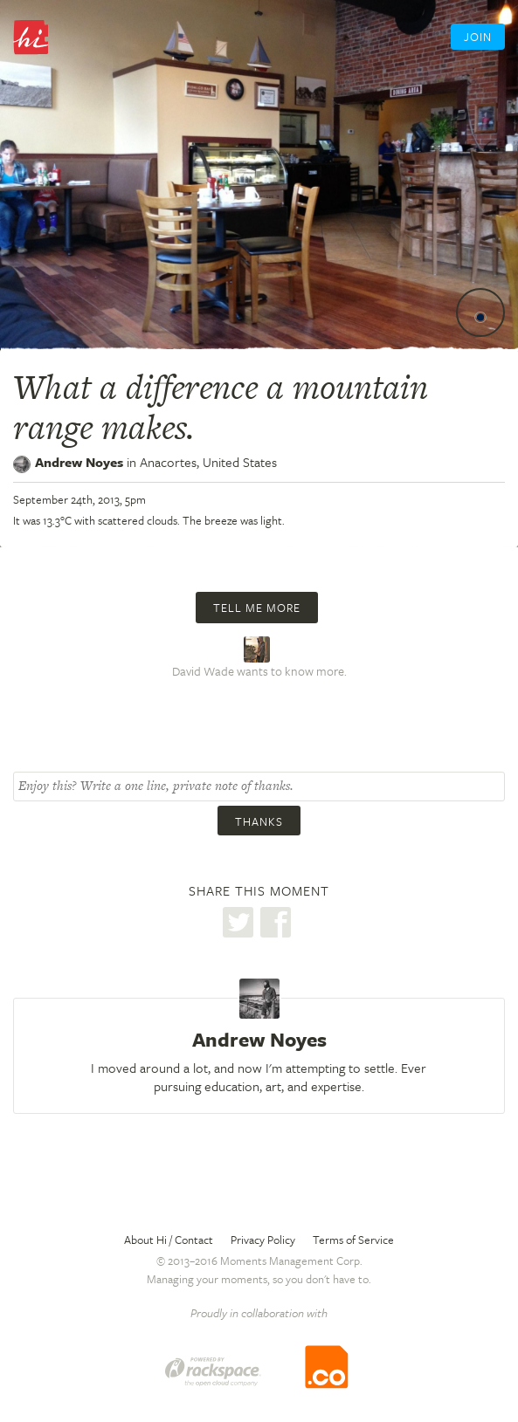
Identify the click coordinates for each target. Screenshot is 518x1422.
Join (478, 36)
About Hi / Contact (168, 1239)
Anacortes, (208, 461)
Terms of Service (353, 1239)
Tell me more (256, 607)
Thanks (259, 821)
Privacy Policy (263, 1239)
